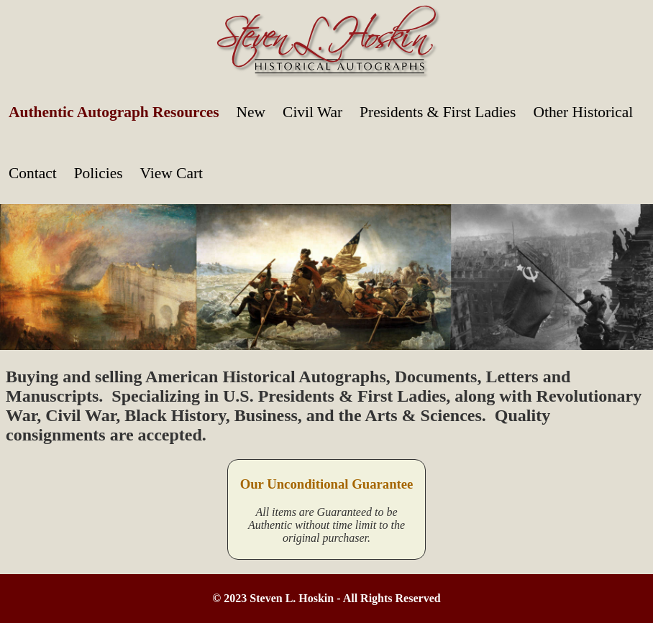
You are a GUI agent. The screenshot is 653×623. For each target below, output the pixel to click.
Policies (98, 173)
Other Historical (583, 112)
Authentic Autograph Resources (114, 112)
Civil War (312, 112)
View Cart (171, 173)
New (251, 112)
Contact (33, 173)
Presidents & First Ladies (438, 112)
